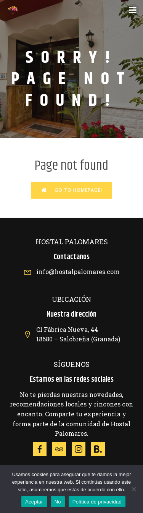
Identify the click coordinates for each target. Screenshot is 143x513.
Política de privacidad (97, 502)
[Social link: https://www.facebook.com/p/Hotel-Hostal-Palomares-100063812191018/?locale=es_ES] (42, 449)
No (58, 502)
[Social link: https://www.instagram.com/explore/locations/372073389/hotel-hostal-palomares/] (81, 449)
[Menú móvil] (132, 10)
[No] (133, 489)
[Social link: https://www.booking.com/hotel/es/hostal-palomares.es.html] (101, 449)
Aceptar (34, 502)
